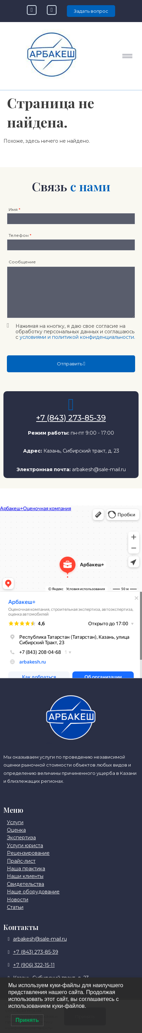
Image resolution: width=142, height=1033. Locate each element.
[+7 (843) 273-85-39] (71, 404)
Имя (14, 209)
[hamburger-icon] (127, 56)
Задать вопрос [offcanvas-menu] (91, 11)
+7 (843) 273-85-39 (71, 418)
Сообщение (22, 261)
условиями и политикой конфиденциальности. (77, 337)
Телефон (20, 235)
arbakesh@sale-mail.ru (99, 469)
